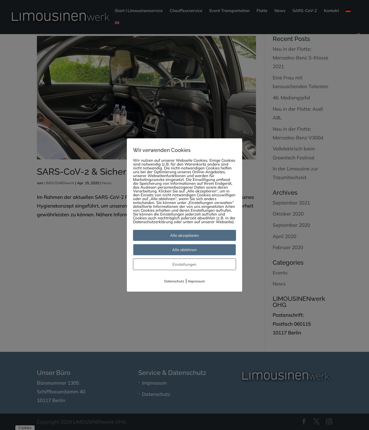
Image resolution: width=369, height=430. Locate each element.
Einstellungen (184, 264)
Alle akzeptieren (184, 235)
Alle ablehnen (184, 249)
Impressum (196, 281)
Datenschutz (174, 281)
